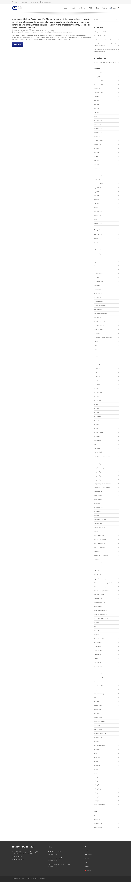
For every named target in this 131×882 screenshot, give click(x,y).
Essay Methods (98, 452)
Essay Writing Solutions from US (103, 487)
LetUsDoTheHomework (100, 610)
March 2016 (97, 207)
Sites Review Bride (99, 686)
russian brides (98, 666)
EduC (95, 345)
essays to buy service (100, 519)
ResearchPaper (98, 650)
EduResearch (97, 416)
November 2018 (98, 85)
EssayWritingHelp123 (100, 539)
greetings (96, 567)
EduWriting (97, 436)
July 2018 (96, 100)
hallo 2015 (96, 571)
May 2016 (96, 199)
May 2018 (96, 108)
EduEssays (97, 396)
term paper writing (99, 694)
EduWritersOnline (98, 432)
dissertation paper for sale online (103, 337)
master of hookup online (100, 618)
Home (65, 8)
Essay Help (97, 448)
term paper (97, 690)
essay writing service (99, 472)
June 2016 (96, 195)
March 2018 (97, 116)
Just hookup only (98, 606)
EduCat (96, 357)
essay (95, 444)
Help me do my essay (100, 587)
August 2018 (97, 96)
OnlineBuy (96, 630)
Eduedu (96, 388)
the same (96, 701)
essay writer (97, 460)
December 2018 (98, 81)
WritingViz (96, 800)
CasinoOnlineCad (98, 289)
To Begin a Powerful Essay (101, 32)
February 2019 (98, 73)
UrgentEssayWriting (99, 721)
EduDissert (97, 377)
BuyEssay (96, 277)
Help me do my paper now (101, 590)
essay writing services (100, 476)
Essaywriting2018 (99, 535)
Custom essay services (100, 313)
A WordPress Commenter (101, 62)
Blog (97, 8)
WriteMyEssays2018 (99, 745)
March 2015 (97, 219)
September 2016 (98, 184)
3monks (96, 242)
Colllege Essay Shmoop (100, 305)
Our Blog (96, 634)
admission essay (98, 246)
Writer (95, 753)
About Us (72, 8)
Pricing (91, 8)
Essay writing (97, 464)
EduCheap (96, 373)
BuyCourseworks (98, 273)
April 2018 (96, 112)
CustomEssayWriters (99, 321)
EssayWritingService (99, 547)
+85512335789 (34, 2)
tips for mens (97, 713)
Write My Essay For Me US (101, 733)
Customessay (97, 317)
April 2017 (96, 160)
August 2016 (97, 188)
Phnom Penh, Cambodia (20, 2)
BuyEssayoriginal (98, 281)
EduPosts (96, 408)
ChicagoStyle (97, 297)
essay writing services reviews (102, 483)
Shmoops (96, 682)
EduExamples (97, 400)
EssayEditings (98, 495)
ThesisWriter (97, 709)
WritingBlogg (97, 789)
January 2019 (97, 77)
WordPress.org (98, 827)
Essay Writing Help (99, 468)
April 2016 (96, 203)
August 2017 (97, 144)
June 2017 (96, 152)
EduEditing (97, 384)
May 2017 (96, 156)
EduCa (95, 349)
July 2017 (96, 148)
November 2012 (98, 223)
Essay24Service (98, 491)
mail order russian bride (100, 614)
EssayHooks (97, 511)
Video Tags (97, 725)
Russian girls (97, 670)
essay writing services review (102, 480)
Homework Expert (99, 594)
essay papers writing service (102, 456)
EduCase (96, 353)
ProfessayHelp (98, 642)
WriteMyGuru (97, 749)
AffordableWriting (99, 250)
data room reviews (99, 325)
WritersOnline (97, 769)
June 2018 (96, 104)
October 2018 (97, 88)
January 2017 (97, 172)
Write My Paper (98, 737)
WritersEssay (97, 765)
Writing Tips (97, 785)
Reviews (96, 658)
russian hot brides (99, 674)
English (113, 8)
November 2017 (98, 132)
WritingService (98, 793)
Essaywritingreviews (99, 543)
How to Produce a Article (101, 36)
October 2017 (97, 136)
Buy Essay (96, 270)
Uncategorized (98, 717)
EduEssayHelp (98, 392)
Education (96, 361)
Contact (104, 8)
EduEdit (96, 380)
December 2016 (98, 176)
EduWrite (96, 424)
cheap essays (97, 293)
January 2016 (97, 215)
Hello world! (113, 62)
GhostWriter (97, 559)
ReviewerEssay (98, 654)
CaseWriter (97, 285)
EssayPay (96, 515)
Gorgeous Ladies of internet (101, 563)
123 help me (97, 238)
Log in (95, 815)
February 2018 (98, 120)
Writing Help (97, 781)
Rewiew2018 (97, 662)
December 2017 (98, 128)
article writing (97, 254)
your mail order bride (99, 804)
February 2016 (98, 211)
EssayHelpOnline (98, 507)
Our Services (82, 8)
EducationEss (97, 365)
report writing (97, 646)
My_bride (96, 622)
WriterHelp (97, 757)
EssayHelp (97, 503)
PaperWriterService (99, 638)
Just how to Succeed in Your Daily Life (104, 40)
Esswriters (97, 551)
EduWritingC (97, 440)
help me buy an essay (100, 579)
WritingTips (97, 797)
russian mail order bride (100, 678)
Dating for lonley (98, 329)
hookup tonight (98, 598)
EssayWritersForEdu (99, 527)
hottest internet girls (99, 602)
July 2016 (96, 192)
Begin (95, 262)
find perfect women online (101, 555)
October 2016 (97, 180)
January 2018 (97, 124)
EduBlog (96, 341)
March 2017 (97, 164)
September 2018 (98, 92)
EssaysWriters (98, 523)
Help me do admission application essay (105, 583)
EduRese (96, 412)
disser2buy (97, 333)
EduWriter (96, 428)
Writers (96, 761)
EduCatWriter (97, 369)
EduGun (96, 404)
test (95, 697)
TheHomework (98, 705)
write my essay (98, 729)
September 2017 (98, 140)
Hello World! (97, 575)
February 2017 (98, 168)
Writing (96, 777)
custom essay (98, 309)
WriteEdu (96, 741)
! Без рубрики (98, 234)
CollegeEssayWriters (99, 301)
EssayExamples (98, 499)
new (95, 626)
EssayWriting (97, 531)
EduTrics (96, 420)
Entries (97, 819)
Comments (98, 823)
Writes (95, 773)
